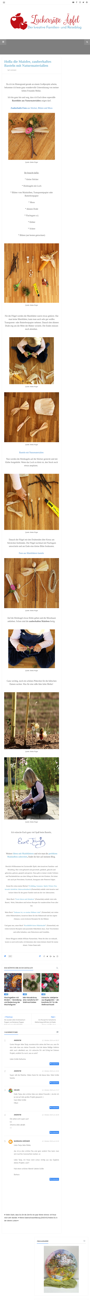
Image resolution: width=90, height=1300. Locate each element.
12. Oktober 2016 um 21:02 (50, 1141)
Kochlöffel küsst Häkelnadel (34, 925)
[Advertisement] (76, 847)
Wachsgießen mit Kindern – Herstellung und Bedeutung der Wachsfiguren (12, 1001)
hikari (16, 1090)
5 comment (11, 70)
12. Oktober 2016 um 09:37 (50, 1040)
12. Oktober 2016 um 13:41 (50, 1071)
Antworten (55, 1064)
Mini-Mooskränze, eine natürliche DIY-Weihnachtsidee (31, 999)
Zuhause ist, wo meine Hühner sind (27, 912)
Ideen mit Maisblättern (23, 853)
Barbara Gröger (22, 1141)
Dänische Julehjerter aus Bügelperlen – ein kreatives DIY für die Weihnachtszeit (50, 1001)
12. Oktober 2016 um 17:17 (50, 1090)
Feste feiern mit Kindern (25, 899)
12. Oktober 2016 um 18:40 (50, 1115)
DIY (10, 956)
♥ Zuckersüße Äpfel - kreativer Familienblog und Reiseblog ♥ (43, 1288)
